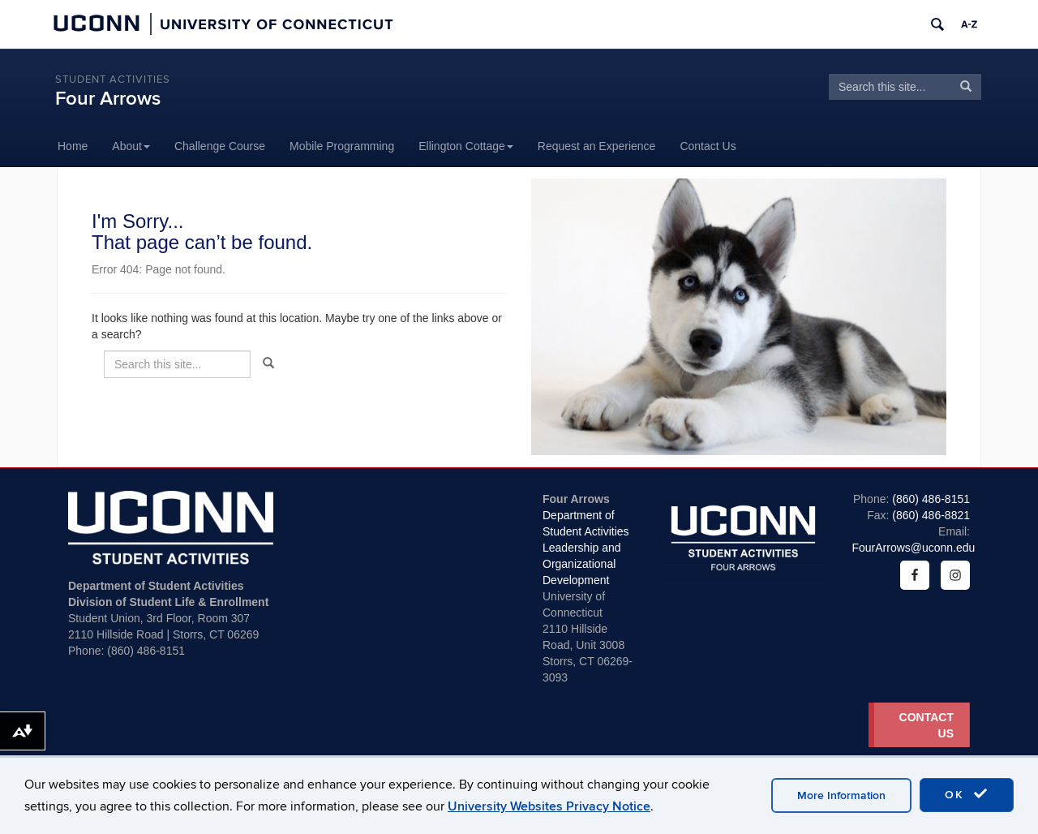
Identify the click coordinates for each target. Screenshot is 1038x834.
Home (73, 146)
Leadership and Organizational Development (582, 564)
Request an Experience (597, 146)
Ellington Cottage (465, 146)
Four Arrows (108, 98)
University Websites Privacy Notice (549, 806)
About (131, 146)
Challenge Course (219, 146)
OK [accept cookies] (967, 794)
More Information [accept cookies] (841, 795)
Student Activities (112, 79)
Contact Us (708, 146)
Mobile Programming (342, 146)
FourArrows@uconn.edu (913, 547)
